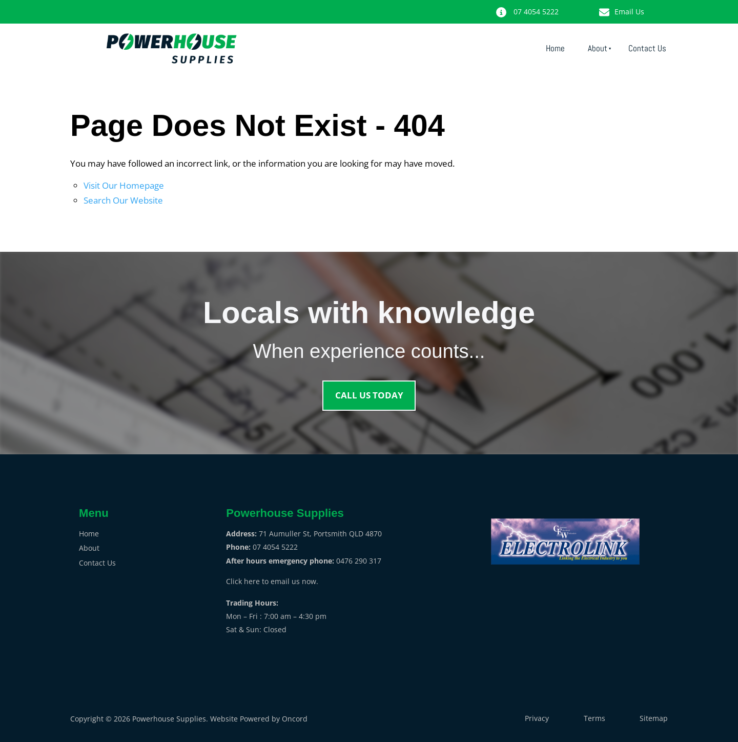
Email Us (651, 6)
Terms (594, 718)
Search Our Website (123, 200)
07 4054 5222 (545, 6)
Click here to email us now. (272, 581)
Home (555, 48)
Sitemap (654, 718)
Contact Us (647, 48)
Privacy (537, 718)
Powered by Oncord (274, 719)
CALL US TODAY (369, 387)
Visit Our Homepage (124, 185)
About (597, 48)
